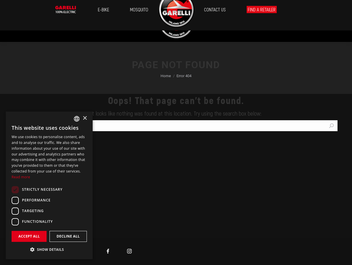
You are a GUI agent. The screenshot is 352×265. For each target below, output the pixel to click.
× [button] (84, 118)
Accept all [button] (29, 236)
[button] (49, 249)
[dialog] (49, 185)
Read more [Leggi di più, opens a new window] (21, 177)
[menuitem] (14, 21)
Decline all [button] (68, 236)
